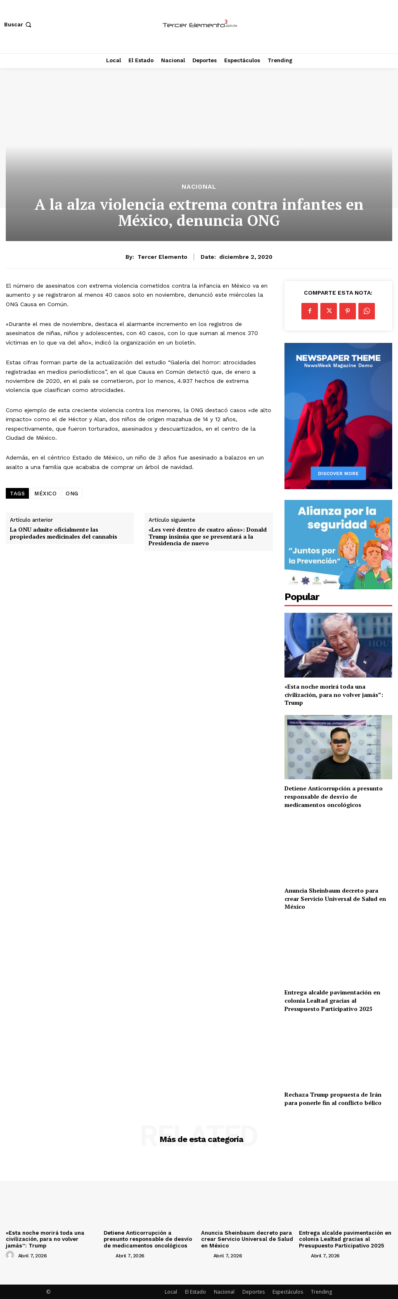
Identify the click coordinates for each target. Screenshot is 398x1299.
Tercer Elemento (162, 256)
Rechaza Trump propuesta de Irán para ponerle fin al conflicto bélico (332, 1098)
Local (171, 1291)
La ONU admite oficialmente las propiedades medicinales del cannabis (63, 533)
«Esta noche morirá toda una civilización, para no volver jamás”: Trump (333, 694)
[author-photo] (11, 1254)
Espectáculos (287, 1291)
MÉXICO (45, 493)
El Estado (195, 1291)
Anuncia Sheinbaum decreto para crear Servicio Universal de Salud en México (335, 898)
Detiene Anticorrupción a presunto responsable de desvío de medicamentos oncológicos (333, 796)
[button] (18, 24)
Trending (321, 1291)
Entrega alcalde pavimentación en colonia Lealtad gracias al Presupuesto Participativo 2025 (332, 1000)
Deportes (253, 1291)
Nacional (199, 187)
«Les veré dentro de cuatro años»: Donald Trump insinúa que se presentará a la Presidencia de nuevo (208, 536)
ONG (72, 493)
